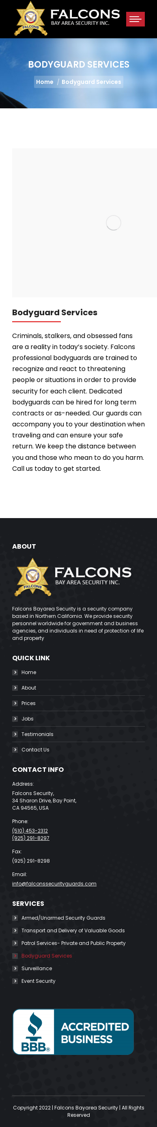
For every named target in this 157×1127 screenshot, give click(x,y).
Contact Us (35, 749)
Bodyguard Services (47, 955)
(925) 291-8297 (30, 838)
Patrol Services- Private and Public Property (74, 943)
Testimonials (38, 734)
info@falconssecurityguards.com (54, 883)
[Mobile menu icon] (135, 19)
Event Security (39, 981)
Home (29, 672)
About (29, 687)
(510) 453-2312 (30, 830)
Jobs (28, 718)
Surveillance (37, 968)
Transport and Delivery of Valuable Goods (73, 930)
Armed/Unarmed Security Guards (63, 917)
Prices (29, 703)
